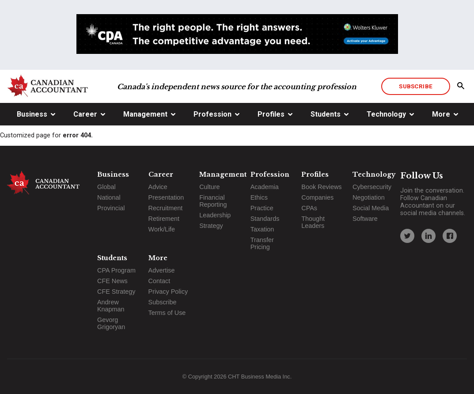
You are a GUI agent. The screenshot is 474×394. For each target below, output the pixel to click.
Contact (159, 280)
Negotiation (369, 197)
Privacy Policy (168, 291)
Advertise (161, 270)
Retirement (163, 218)
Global (106, 186)
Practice (261, 208)
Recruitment (165, 208)
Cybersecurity (372, 186)
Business (32, 114)
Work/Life (161, 229)
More (441, 114)
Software (365, 218)
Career (85, 114)
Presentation (166, 197)
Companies (317, 197)
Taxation (262, 229)
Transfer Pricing (262, 243)
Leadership (215, 215)
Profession (212, 114)
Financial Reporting (213, 201)
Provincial (111, 208)
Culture (209, 186)
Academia (264, 186)
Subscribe (415, 86)
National (109, 197)
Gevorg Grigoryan (111, 323)
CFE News (112, 280)
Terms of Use (167, 312)
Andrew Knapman (111, 306)
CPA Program (116, 270)
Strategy (211, 225)
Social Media (371, 208)
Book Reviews (321, 186)
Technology (386, 114)
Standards (265, 218)
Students (326, 114)
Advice (157, 186)
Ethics (259, 197)
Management (145, 114)
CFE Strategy (116, 291)
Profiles (271, 114)
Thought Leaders (313, 222)
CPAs (309, 208)
